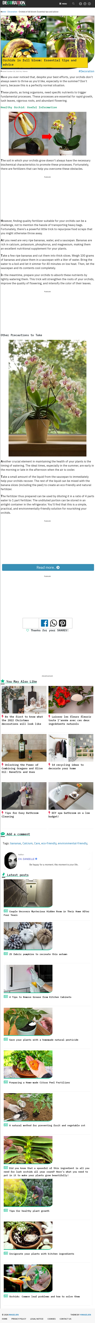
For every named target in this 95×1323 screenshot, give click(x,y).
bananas (15, 843)
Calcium (28, 843)
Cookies (52, 1318)
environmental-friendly (72, 843)
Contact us (65, 1318)
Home (3, 11)
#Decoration (86, 71)
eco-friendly (48, 843)
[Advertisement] (47, 198)
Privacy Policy (18, 1318)
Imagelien (14, 1314)
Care (37, 843)
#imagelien (85, 1314)
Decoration (12, 11)
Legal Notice (36, 1318)
